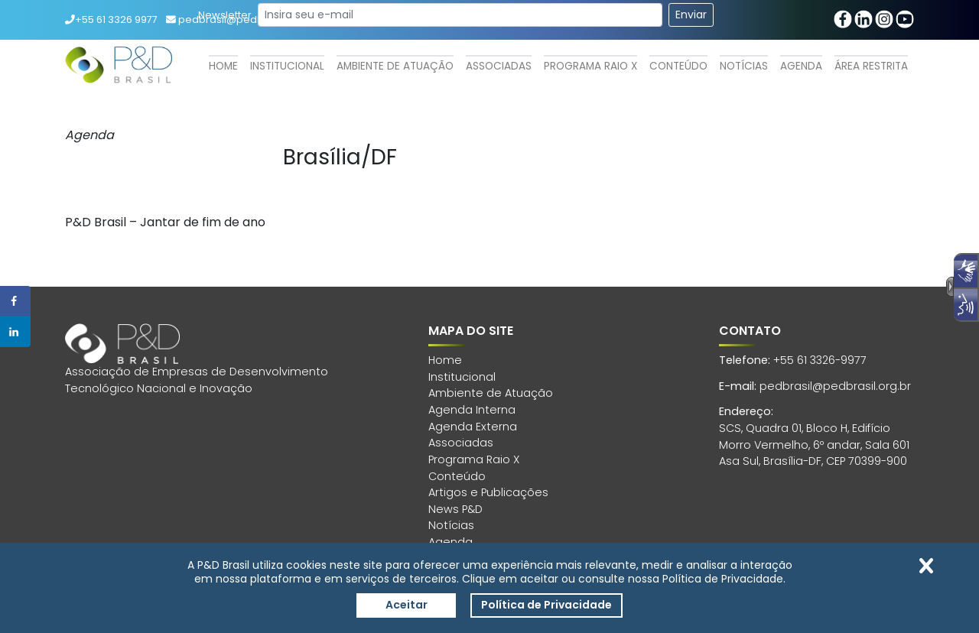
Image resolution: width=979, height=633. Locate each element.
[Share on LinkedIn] (15, 331)
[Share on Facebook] (15, 301)
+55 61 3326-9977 (820, 360)
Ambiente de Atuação (395, 66)
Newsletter (225, 14)
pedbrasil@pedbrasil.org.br (835, 386)
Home (223, 66)
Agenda (801, 66)
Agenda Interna (472, 409)
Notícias (744, 66)
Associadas (499, 66)
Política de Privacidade (546, 604)
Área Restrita (871, 66)
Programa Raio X (590, 66)
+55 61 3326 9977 (111, 19)
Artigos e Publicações (488, 492)
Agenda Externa (472, 426)
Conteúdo (678, 66)
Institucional (287, 66)
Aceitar (406, 604)
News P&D (455, 509)
